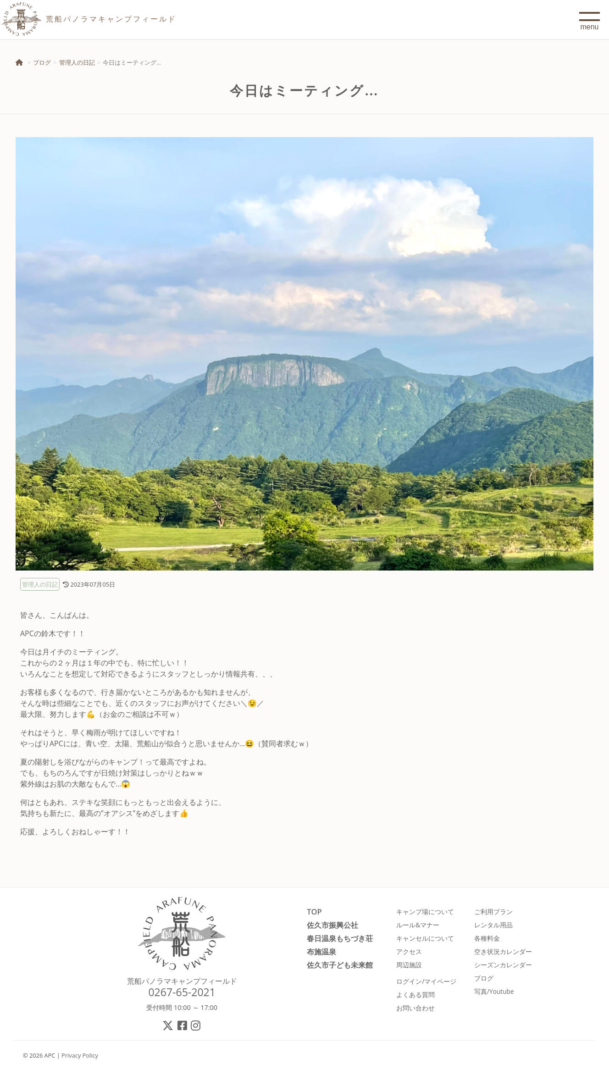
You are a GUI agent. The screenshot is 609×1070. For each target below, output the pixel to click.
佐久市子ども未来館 (340, 964)
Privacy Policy (79, 1055)
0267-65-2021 (182, 992)
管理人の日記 (77, 62)
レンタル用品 (493, 924)
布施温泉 (321, 951)
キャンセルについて (425, 938)
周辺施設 (409, 964)
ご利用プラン (493, 911)
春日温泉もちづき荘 (340, 938)
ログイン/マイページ (426, 981)
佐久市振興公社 (332, 925)
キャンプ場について (425, 911)
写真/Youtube (494, 991)
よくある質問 (415, 994)
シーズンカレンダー (503, 964)
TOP (314, 911)
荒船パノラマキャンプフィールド (182, 981)
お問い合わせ (415, 1007)
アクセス (409, 951)
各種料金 (487, 938)
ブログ (42, 62)
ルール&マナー (417, 924)
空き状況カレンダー (503, 951)
